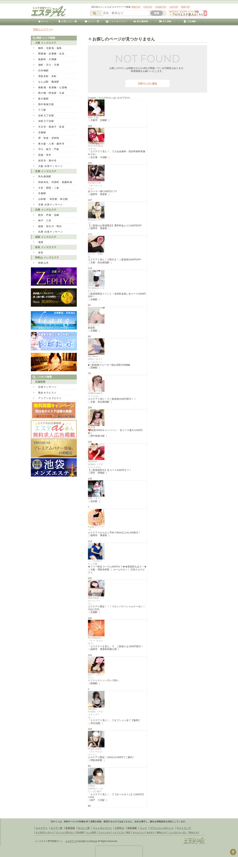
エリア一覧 (56, 828)
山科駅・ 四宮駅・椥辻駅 (53, 199)
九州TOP (173, 7)
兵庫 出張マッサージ (50, 231)
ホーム (43, 21)
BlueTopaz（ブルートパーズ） (96, 600)
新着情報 (70, 828)
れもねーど (94, 325)
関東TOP (185, 7)
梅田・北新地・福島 (50, 48)
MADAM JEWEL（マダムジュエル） (95, 464)
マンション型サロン (65, 832)
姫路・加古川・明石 (50, 226)
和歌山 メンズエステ (47, 257)
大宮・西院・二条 (48, 187)
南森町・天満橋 (47, 59)
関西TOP (135, 7)
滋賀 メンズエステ (45, 236)
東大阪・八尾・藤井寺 (51, 143)
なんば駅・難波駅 (48, 81)
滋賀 (41, 242)
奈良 (41, 252)
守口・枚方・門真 (48, 149)
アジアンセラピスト (50, 398)
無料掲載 (132, 828)
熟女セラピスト (47, 392)
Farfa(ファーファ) (96, 528)
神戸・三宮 (44, 220)
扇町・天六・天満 (48, 64)
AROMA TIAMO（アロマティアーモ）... (95, 713)
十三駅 (42, 109)
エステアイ (42, 828)
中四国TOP (160, 7)
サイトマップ (184, 828)
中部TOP (147, 7)
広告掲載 (189, 21)
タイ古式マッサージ (45, 832)
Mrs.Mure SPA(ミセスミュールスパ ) (95, 359)
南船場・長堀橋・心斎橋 (52, 87)
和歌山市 (43, 262)
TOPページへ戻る (147, 83)
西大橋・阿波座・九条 (51, 93)
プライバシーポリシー (162, 828)
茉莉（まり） (95, 498)
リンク (143, 828)
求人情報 (165, 21)
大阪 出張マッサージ (50, 166)
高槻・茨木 (44, 155)
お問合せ (119, 828)
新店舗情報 (141, 21)
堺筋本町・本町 (47, 76)
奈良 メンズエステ (45, 247)
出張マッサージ (47, 387)
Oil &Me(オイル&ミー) (96, 289)
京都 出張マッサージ (50, 204)
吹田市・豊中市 (47, 160)
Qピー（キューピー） (96, 676)
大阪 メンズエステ (45, 42)
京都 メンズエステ (45, 171)
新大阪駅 (43, 98)
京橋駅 (42, 132)
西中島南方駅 (46, 104)
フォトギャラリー (116, 21)
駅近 (129, 832)
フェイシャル (104, 832)
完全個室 (80, 832)
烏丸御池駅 (44, 176)
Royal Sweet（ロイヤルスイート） (95, 751)
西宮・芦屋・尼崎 (48, 215)
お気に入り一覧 (67, 21)
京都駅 (42, 193)
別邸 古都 (93, 117)
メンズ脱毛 (91, 832)
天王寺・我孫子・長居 (51, 126)
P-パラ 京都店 (95, 255)
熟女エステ (194, 832)
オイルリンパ (139, 832)
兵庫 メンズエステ (45, 209)
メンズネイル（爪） (178, 832)
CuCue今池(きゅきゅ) (95, 147)
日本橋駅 (43, 70)
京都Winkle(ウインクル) (95, 395)
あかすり (151, 832)
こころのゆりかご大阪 (95, 562)
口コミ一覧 (92, 21)
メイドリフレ (118, 832)
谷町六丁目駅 (46, 121)
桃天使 (91, 427)
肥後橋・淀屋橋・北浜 (51, 53)
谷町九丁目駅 (46, 115)
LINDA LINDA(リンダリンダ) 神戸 (95, 788)
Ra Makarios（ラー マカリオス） (95, 640)
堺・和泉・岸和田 (48, 138)
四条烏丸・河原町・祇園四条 (55, 182)
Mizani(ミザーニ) (95, 221)
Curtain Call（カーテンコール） (95, 185)
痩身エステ (162, 832)
